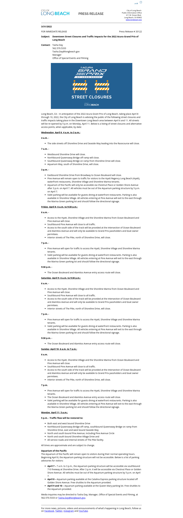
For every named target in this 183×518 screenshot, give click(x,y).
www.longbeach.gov (134, 19)
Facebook (49, 510)
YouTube (83, 510)
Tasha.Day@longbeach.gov (71, 497)
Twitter (58, 510)
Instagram (68, 510)
